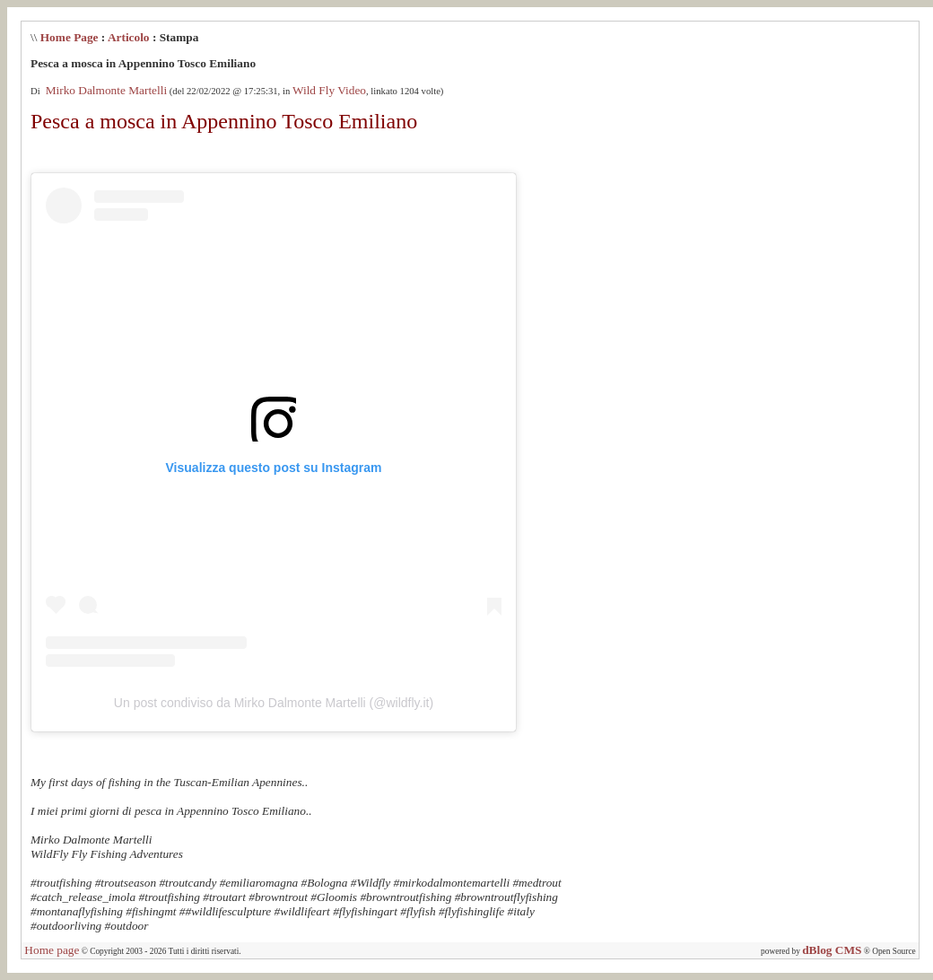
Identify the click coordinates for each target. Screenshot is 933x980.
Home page (51, 950)
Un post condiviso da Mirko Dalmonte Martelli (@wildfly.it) (273, 703)
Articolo (129, 37)
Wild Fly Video (329, 90)
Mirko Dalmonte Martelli (104, 90)
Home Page (69, 37)
